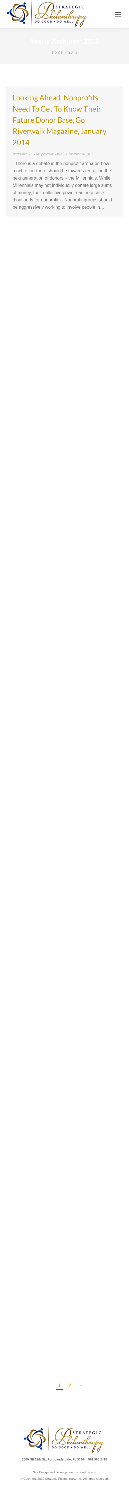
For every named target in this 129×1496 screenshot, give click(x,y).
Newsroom (20, 154)
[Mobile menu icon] (117, 14)
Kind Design (87, 1472)
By (47, 154)
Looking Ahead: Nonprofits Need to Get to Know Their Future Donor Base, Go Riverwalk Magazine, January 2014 (59, 120)
